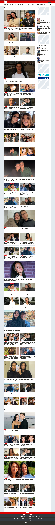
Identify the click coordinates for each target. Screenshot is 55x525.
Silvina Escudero (9, 4)
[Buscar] (46, 4)
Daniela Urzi (18, 4)
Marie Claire (23, 516)
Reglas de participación (35, 520)
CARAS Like (28, 1)
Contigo (21, 518)
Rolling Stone (31, 518)
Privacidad (27, 520)
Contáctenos (24, 520)
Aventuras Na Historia (25, 518)
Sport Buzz (34, 518)
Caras (18, 518)
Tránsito (40, 520)
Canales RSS (15, 520)
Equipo (31, 520)
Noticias (19, 516)
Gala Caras (5, 4)
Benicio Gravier (21, 4)
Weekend (29, 516)
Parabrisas (32, 516)
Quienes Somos (19, 520)
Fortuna (26, 516)
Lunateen (36, 516)
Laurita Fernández (32, 4)
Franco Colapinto (14, 4)
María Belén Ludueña (26, 4)
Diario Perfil (16, 516)
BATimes (39, 516)
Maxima (41, 518)
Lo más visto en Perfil (41, 45)
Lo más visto (39, 16)
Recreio (38, 518)
